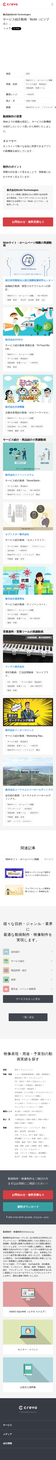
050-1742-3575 (16, 1217)
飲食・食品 (12, 367)
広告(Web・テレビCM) (17, 427)
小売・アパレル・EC (23, 1135)
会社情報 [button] (7, 1443)
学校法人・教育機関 (38, 1153)
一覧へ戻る (28, 1017)
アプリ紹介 (19, 1085)
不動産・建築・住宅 (15, 431)
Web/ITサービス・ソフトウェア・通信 (23, 495)
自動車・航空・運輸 (39, 1146)
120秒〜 (30, 1123)
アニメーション (27, 1070)
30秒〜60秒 (31, 101)
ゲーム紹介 (19, 1103)
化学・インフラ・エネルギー (19, 821)
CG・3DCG (12, 682)
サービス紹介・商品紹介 (36, 84)
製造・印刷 (12, 623)
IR (25, 1078)
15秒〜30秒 (31, 1119)
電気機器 (18, 1138)
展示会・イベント (22, 1100)
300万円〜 (34, 813)
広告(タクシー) (39, 1081)
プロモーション (38, 546)
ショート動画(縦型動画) (24, 1074)
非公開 (17, 1111)
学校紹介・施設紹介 (34, 1085)
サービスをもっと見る (28, 999)
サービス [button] (7, 1425)
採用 (41, 1107)
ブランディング (14, 809)
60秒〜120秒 (20, 1123)
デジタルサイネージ (43, 1092)
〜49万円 (30, 94)
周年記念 (18, 1078)
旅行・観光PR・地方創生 (25, 1131)
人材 (45, 1138)
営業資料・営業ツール (35, 88)
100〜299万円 (37, 427)
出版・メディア (21, 1153)
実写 (28, 74)
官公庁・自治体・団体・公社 (33, 300)
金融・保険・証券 (22, 1146)
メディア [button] (7, 1434)
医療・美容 (12, 300)
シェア (7, 28)
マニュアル (19, 1107)
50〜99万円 (42, 296)
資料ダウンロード (28, 1206)
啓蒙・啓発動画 (42, 1074)
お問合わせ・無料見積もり (28, 221)
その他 (43, 1157)
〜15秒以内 (19, 1119)
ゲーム (27, 1138)
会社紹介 (11, 551)
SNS (28, 1081)
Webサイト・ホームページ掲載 (39, 80)
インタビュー (31, 1107)
